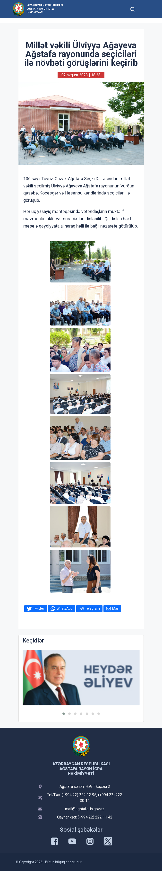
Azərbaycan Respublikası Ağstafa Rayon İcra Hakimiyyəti (45, 9)
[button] (64, 713)
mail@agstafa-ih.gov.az (84, 809)
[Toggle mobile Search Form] (133, 8)
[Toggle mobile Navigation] (144, 9)
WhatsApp (65, 608)
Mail (115, 608)
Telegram (92, 608)
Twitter (38, 608)
